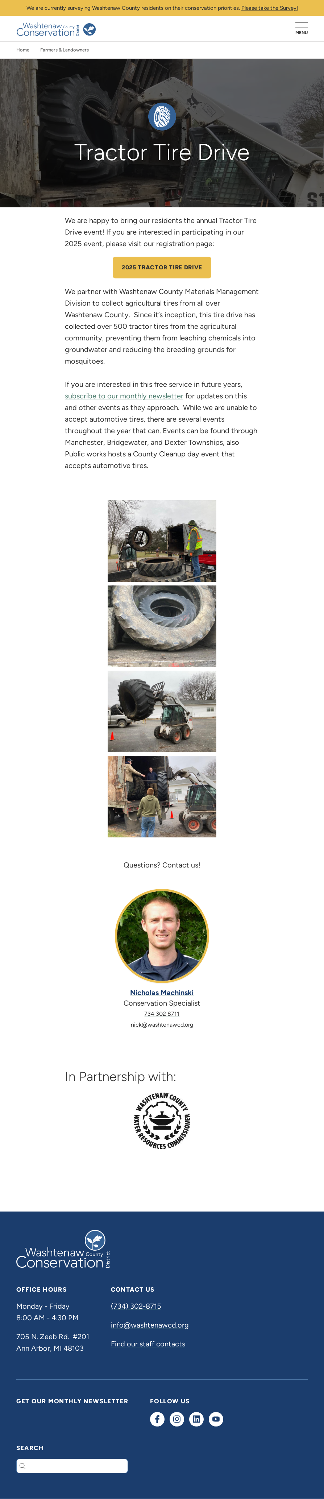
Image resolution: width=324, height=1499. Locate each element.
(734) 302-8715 (136, 1306)
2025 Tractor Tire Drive (162, 267)
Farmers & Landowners (64, 50)
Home (22, 50)
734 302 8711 (161, 1013)
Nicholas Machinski (162, 992)
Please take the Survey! (269, 8)
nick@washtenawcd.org (162, 1024)
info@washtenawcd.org (150, 1325)
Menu (301, 32)
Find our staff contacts (148, 1343)
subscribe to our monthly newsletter (124, 396)
